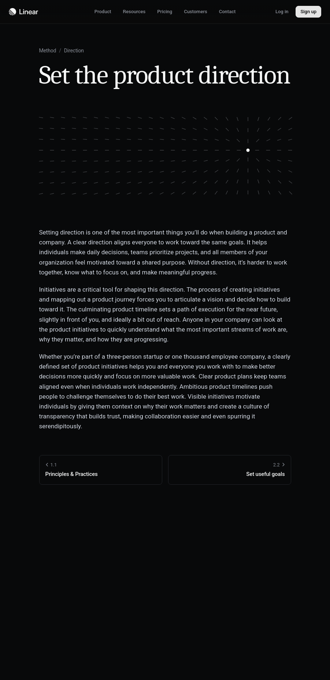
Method (47, 50)
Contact (227, 11)
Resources (134, 11)
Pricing (164, 11)
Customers (195, 11)
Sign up (308, 11)
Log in (282, 11)
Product (102, 11)
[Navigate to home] (23, 12)
